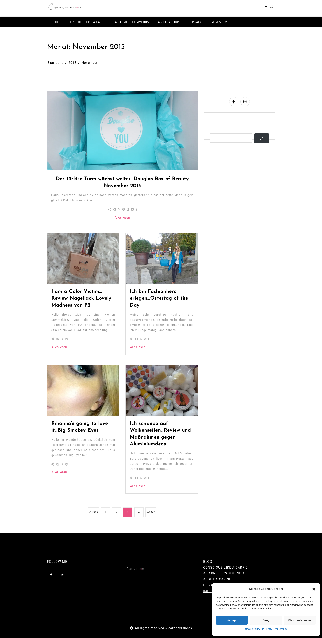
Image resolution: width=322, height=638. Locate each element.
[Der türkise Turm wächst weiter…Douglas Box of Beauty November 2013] (122, 130)
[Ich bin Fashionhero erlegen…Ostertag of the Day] (162, 258)
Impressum (280, 629)
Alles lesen (122, 217)
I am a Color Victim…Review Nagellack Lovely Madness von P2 (81, 298)
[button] (314, 589)
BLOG (55, 22)
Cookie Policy (252, 629)
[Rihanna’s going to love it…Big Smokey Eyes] (83, 390)
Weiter (151, 512)
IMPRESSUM (218, 22)
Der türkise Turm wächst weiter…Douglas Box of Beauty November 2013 (122, 182)
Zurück (93, 512)
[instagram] (271, 7)
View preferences (300, 620)
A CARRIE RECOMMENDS (132, 22)
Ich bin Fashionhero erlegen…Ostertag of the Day (159, 298)
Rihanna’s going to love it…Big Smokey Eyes (79, 427)
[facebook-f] (266, 7)
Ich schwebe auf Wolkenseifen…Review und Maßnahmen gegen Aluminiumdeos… (160, 434)
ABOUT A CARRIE (169, 22)
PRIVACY (267, 629)
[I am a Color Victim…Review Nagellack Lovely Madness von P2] (83, 258)
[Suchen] (261, 138)
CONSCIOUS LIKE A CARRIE (87, 22)
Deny (265, 620)
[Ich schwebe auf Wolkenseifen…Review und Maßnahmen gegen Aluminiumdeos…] (162, 390)
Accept (232, 620)
